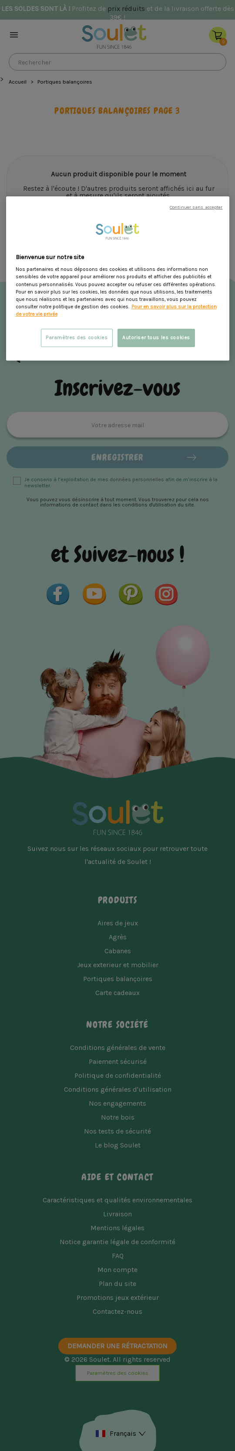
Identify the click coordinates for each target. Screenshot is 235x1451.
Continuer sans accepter (196, 207)
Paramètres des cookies (77, 338)
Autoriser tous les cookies (156, 338)
